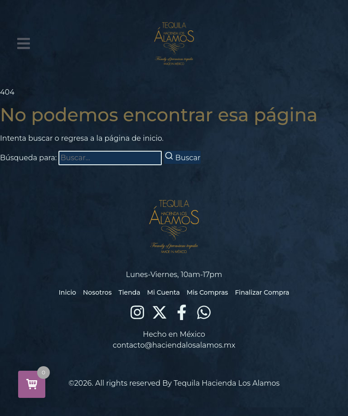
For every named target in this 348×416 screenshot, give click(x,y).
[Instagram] (137, 312)
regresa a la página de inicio (111, 138)
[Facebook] (181, 312)
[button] (23, 43)
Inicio (67, 292)
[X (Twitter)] (159, 312)
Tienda (129, 292)
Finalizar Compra (262, 292)
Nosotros (97, 292)
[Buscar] (182, 157)
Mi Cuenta (163, 292)
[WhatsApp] (204, 312)
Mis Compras (207, 292)
